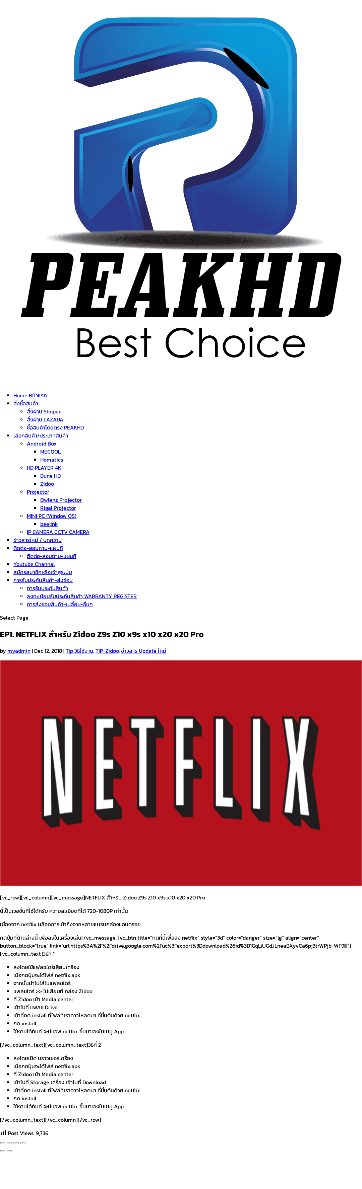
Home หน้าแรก (30, 395)
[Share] (9, 1143)
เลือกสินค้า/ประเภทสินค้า (40, 435)
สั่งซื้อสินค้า (25, 403)
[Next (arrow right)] (9, 1151)
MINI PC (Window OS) (51, 516)
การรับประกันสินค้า (47, 588)
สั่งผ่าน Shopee (44, 411)
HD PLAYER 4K (44, 468)
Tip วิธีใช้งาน (79, 651)
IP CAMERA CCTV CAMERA (58, 532)
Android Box (42, 444)
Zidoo (47, 484)
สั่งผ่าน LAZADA (45, 419)
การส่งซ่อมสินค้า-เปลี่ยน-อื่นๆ (60, 604)
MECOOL (50, 452)
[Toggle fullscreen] (16, 1143)
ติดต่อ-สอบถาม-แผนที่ (38, 548)
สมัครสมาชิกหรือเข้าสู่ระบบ (42, 572)
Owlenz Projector (61, 500)
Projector (38, 492)
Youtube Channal (34, 564)
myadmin (19, 651)
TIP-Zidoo (107, 651)
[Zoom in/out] (22, 1143)
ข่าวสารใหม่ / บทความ (37, 540)
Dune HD (50, 476)
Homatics (51, 460)
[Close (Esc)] (2, 1143)
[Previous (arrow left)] (2, 1151)
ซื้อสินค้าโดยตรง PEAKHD (55, 427)
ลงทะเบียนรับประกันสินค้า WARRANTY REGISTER (82, 596)
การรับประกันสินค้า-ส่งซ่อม (43, 580)
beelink (49, 524)
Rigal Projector (58, 508)
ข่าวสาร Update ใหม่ (143, 651)
